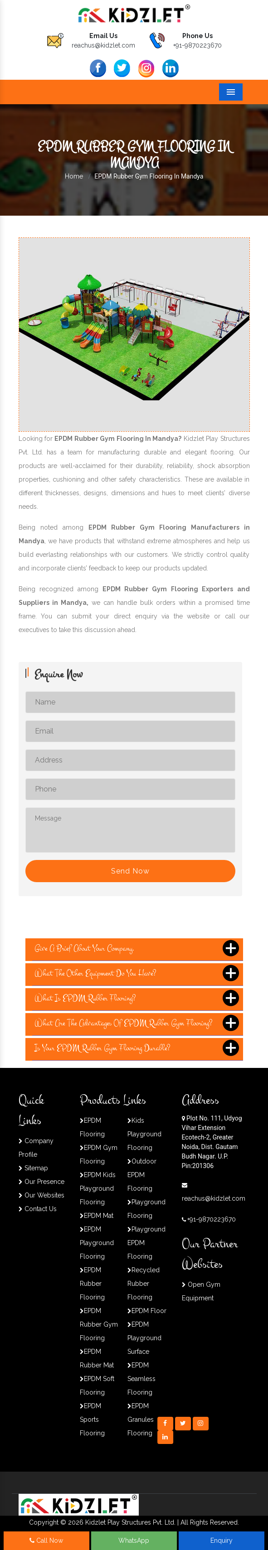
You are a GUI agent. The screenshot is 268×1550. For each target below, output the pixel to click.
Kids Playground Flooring (144, 1134)
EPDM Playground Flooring (97, 1243)
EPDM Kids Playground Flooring (98, 1188)
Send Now (130, 871)
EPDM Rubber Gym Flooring (99, 1324)
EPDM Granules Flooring (140, 1419)
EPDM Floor (146, 1310)
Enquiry (221, 1540)
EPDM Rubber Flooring (92, 1283)
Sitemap (33, 1168)
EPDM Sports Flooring (92, 1419)
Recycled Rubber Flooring (143, 1283)
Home (74, 176)
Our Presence (41, 1181)
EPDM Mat (96, 1215)
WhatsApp (133, 1540)
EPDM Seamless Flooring (141, 1379)
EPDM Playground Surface (144, 1338)
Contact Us (38, 1208)
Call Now (46, 1540)
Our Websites (41, 1195)
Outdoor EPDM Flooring (141, 1175)
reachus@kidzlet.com (103, 45)
